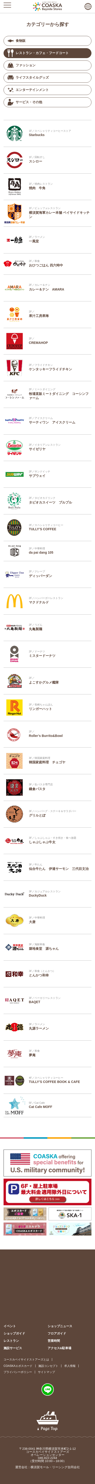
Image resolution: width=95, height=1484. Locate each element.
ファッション (22, 65)
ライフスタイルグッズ (28, 78)
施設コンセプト (48, 1366)
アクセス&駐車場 (59, 1348)
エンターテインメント (28, 90)
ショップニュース (60, 1326)
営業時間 (54, 1341)
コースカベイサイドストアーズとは (26, 1359)
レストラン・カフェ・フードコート (38, 53)
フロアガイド (57, 1333)
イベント (10, 1326)
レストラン (11, 1341)
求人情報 (70, 1366)
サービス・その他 (25, 102)
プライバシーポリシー (18, 1372)
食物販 (17, 40)
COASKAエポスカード (18, 1366)
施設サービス (13, 1348)
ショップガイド (14, 1333)
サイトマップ (46, 1372)
